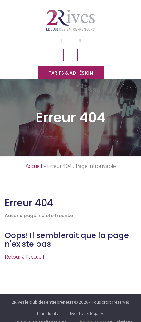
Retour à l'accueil (24, 257)
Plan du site (48, 313)
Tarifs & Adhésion (70, 73)
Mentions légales (87, 313)
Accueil (33, 166)
